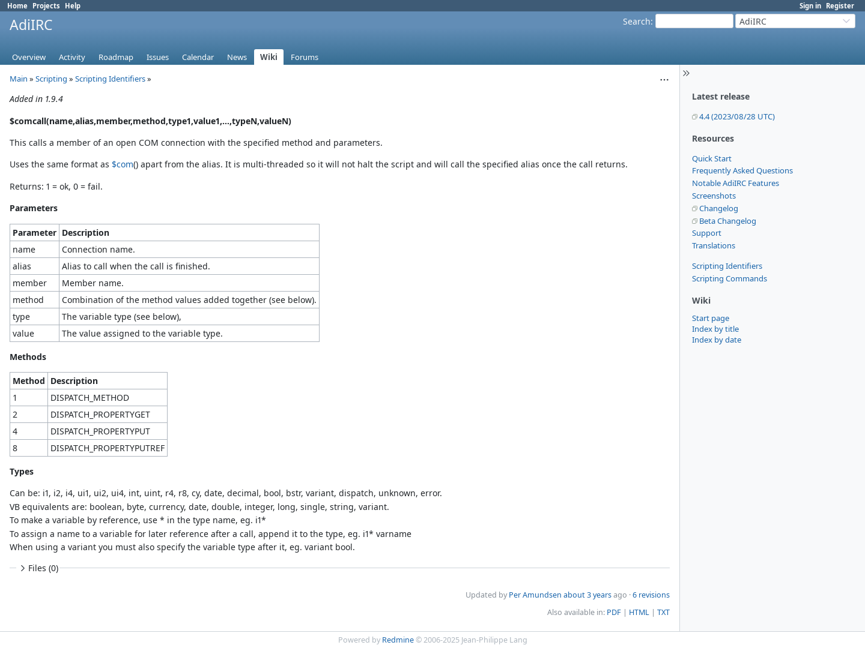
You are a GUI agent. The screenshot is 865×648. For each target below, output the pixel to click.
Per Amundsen (535, 595)
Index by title (715, 328)
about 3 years (587, 595)
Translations (713, 245)
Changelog (718, 208)
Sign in (810, 5)
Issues (158, 57)
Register (840, 5)
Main (19, 78)
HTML (639, 612)
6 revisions (651, 595)
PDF (614, 612)
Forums (304, 57)
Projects (46, 5)
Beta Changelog (727, 220)
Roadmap (116, 57)
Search (637, 21)
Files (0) (37, 568)
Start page (710, 318)
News (237, 57)
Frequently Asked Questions (742, 170)
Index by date (716, 339)
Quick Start (712, 158)
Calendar (198, 57)
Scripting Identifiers (727, 265)
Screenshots (714, 195)
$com (122, 164)
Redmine (398, 640)
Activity (72, 57)
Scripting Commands (729, 278)
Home (17, 5)
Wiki (269, 57)
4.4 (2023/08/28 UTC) (737, 116)
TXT (663, 612)
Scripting (51, 78)
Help (72, 5)
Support (706, 232)
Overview (29, 57)
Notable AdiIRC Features (735, 183)
